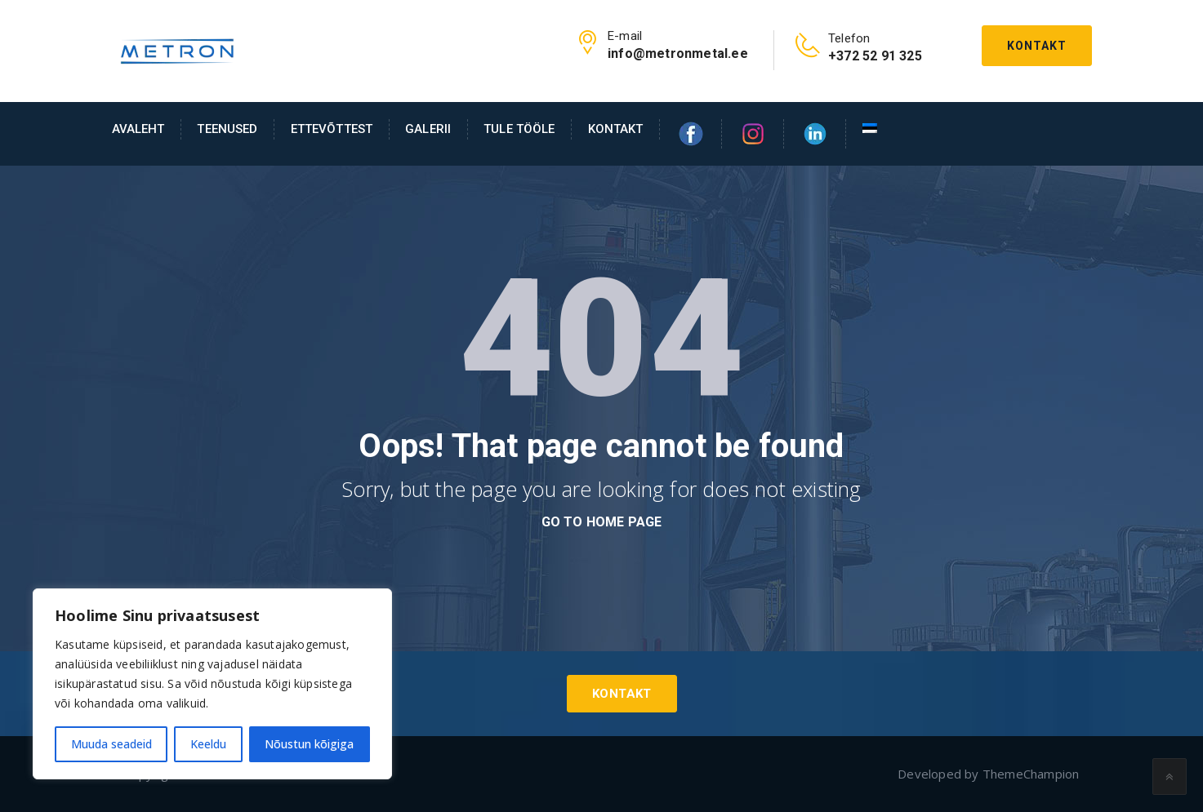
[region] (212, 683)
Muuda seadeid (111, 744)
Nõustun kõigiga (309, 744)
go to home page (601, 522)
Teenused (227, 129)
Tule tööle (519, 129)
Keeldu (208, 744)
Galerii (428, 129)
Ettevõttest (332, 129)
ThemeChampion (1031, 773)
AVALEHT (138, 129)
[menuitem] (861, 129)
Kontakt (1037, 45)
